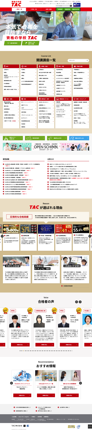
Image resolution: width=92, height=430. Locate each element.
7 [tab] (30, 350)
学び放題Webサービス (65, 1)
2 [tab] (21, 350)
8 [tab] (32, 350)
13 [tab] (40, 350)
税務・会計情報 (76, 1)
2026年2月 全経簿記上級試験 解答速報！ (17, 175)
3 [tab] (23, 350)
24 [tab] (59, 350)
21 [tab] (54, 350)
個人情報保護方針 (41, 419)
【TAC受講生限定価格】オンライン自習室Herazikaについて (63, 184)
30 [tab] (70, 350)
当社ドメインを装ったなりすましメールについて (61, 164)
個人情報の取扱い (50, 419)
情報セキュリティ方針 (61, 419)
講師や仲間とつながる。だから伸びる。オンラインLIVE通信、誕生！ (65, 176)
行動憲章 (13, 419)
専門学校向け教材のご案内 (44, 411)
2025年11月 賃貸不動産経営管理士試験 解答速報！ (19, 187)
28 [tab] (66, 350)
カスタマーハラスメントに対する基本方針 (37, 420)
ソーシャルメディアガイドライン (20, 420)
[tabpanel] (21, 328)
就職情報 (41, 1)
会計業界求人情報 (64, 407)
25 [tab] (61, 350)
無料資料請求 (13, 43)
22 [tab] (56, 350)
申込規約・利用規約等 (30, 419)
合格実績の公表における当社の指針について (60, 187)
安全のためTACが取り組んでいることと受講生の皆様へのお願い (64, 189)
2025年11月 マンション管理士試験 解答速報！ (18, 184)
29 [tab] (68, 350)
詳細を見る (21, 345)
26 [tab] (63, 350)
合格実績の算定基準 (68, 286)
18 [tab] (49, 350)
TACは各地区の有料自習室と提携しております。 (61, 182)
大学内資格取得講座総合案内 (22, 407)
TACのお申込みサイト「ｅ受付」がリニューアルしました (63, 169)
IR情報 (56, 1)
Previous (2, 236)
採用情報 (40, 416)
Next (89, 236)
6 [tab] (28, 350)
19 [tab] (51, 350)
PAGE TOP (90, 426)
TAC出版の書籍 (48, 1)
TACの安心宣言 (21, 419)
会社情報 (14, 416)
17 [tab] (47, 350)
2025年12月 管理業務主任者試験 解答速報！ (17, 182)
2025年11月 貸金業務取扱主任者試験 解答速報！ (18, 189)
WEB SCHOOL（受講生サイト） (42, 3)
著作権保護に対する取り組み (73, 419)
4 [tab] (25, 350)
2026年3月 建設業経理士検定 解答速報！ (17, 172)
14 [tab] (42, 350)
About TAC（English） (24, 416)
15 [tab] (44, 350)
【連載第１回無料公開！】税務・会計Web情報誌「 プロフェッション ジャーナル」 (68, 171)
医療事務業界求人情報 (21, 411)
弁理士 (22, 75)
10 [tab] (35, 350)
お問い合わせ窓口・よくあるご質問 (65, 3)
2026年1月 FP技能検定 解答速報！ (16, 177)
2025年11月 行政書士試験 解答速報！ (16, 194)
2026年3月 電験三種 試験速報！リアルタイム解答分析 (20, 168)
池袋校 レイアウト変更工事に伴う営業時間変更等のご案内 (63, 166)
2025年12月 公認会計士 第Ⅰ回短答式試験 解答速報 (19, 180)
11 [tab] (37, 350)
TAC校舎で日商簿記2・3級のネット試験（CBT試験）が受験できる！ (65, 173)
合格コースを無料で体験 (31, 43)
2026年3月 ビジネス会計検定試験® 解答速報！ (18, 170)
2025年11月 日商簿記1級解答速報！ (16, 191)
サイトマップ (53, 3)
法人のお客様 (33, 1)
